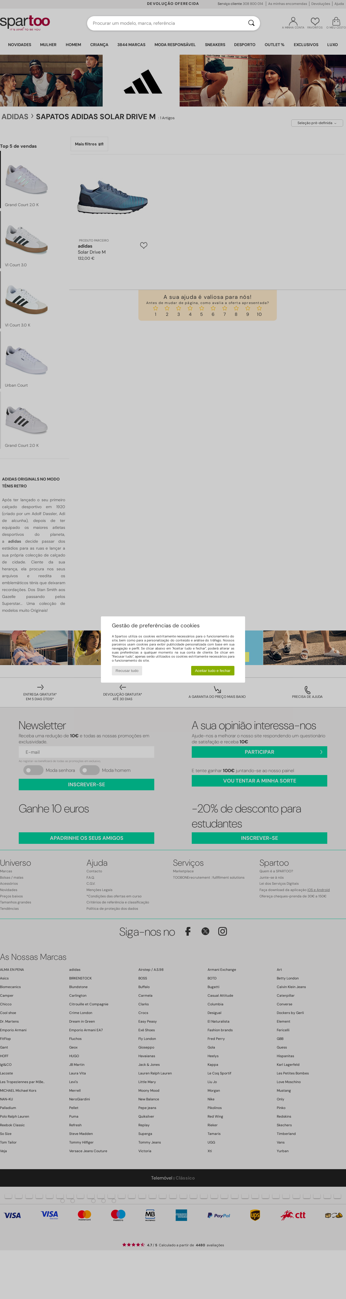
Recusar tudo (127, 671)
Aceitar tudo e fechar (212, 671)
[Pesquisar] (251, 23)
